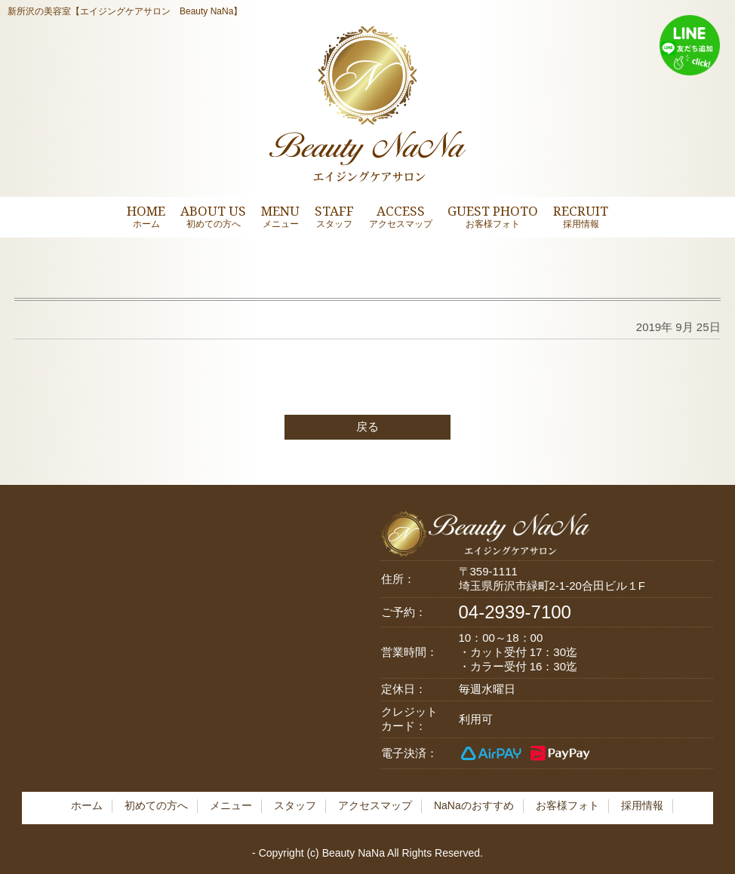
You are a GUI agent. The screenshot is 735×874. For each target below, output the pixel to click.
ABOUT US (213, 216)
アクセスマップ (375, 805)
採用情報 (642, 805)
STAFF (334, 216)
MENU (280, 216)
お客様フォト (567, 805)
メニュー (231, 805)
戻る (367, 426)
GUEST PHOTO (492, 216)
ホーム (87, 805)
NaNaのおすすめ (474, 805)
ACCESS (400, 216)
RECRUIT (580, 216)
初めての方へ (156, 805)
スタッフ (295, 805)
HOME (146, 216)
